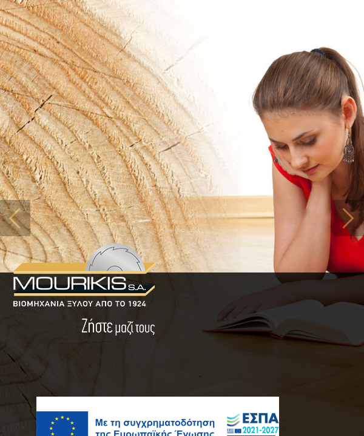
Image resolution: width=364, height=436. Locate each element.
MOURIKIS (83, 275)
